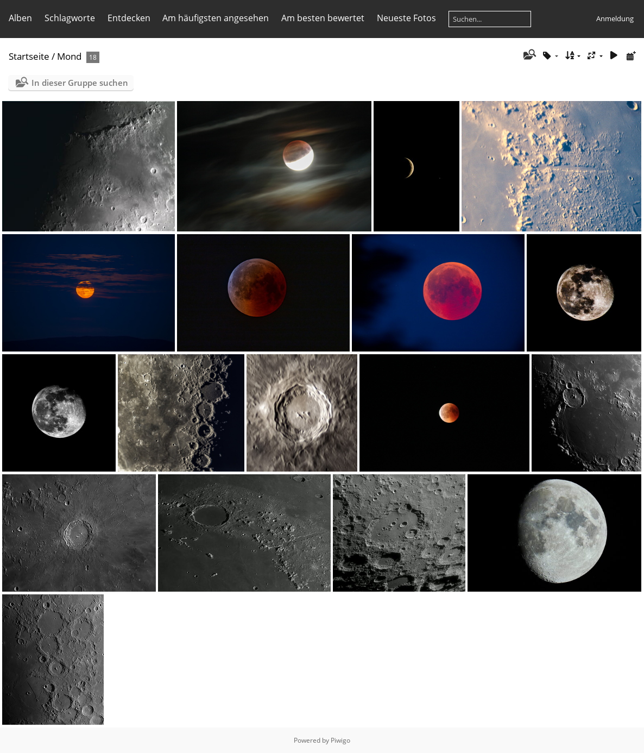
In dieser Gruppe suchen (79, 82)
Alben (20, 18)
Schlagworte (70, 18)
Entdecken (129, 18)
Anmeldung (615, 18)
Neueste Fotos (406, 18)
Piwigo (340, 740)
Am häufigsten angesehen (215, 18)
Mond (69, 56)
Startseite (29, 56)
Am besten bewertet (322, 18)
